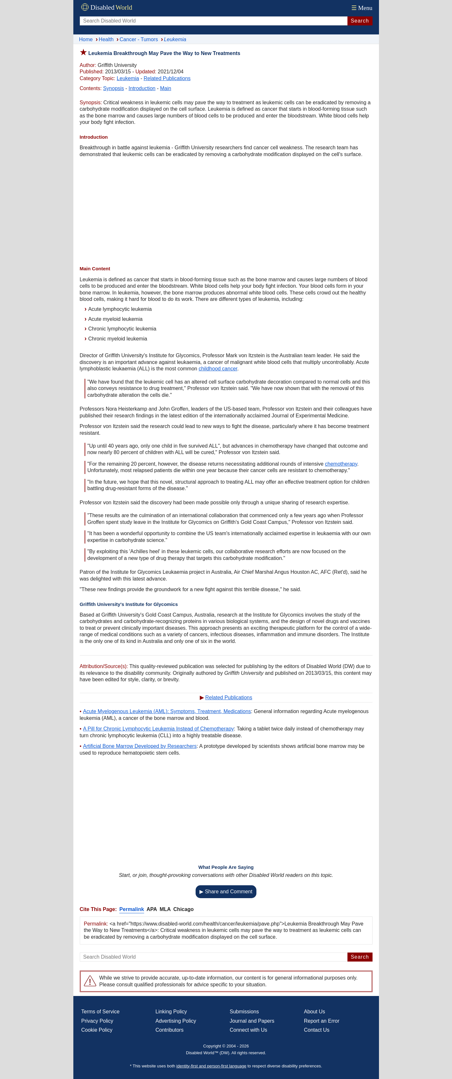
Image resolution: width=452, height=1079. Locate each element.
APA (152, 909)
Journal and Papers (252, 1021)
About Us (314, 1011)
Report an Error (321, 1021)
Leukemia (128, 78)
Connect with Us (248, 1030)
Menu (361, 8)
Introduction (142, 88)
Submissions (244, 1011)
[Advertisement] (226, 212)
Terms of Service (100, 1011)
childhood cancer (217, 368)
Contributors (169, 1030)
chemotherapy (341, 464)
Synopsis (113, 88)
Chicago (183, 909)
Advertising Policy (175, 1021)
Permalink (131, 909)
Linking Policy (171, 1011)
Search (360, 20)
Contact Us (316, 1030)
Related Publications (166, 78)
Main (165, 88)
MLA (165, 909)
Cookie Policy (97, 1030)
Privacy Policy (97, 1021)
